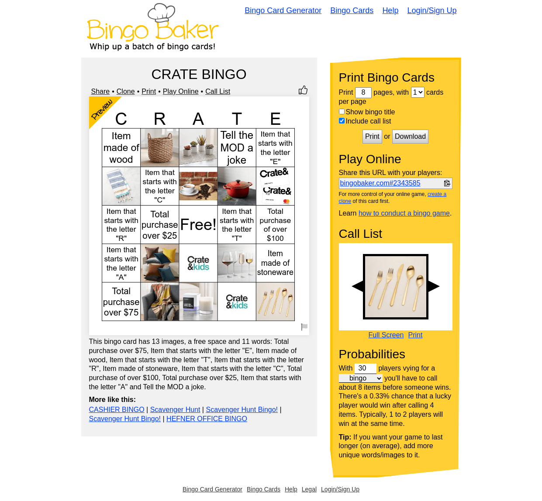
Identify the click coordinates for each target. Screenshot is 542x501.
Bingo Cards (351, 10)
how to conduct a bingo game (404, 213)
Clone (126, 91)
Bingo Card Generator (283, 10)
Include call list (365, 121)
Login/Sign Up (431, 10)
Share (100, 91)
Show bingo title (367, 112)
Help (390, 10)
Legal (309, 489)
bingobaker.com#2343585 (380, 183)
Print (149, 91)
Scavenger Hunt (175, 409)
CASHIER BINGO (117, 409)
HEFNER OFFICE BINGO (206, 418)
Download (410, 136)
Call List (217, 91)
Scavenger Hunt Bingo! (242, 409)
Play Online (181, 91)
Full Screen (386, 335)
